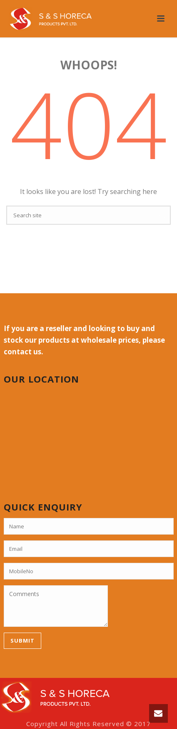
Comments (56, 606)
